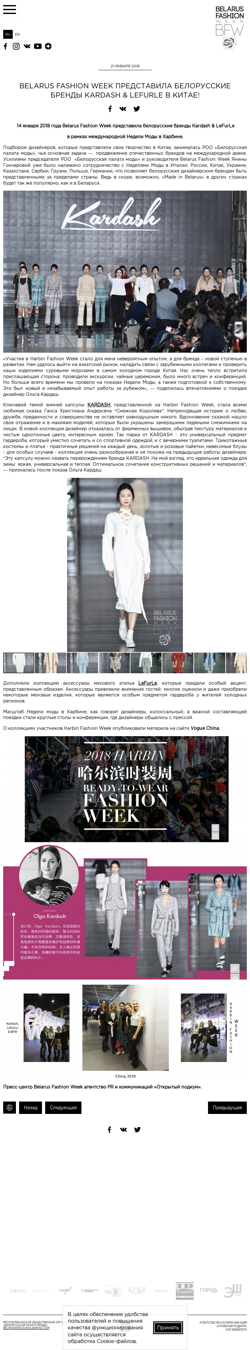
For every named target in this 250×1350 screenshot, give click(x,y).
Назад (30, 1107)
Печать (9, 1108)
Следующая (63, 1107)
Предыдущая (227, 1107)
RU (7, 34)
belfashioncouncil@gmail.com (26, 1328)
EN (17, 34)
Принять (168, 1327)
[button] (241, 483)
